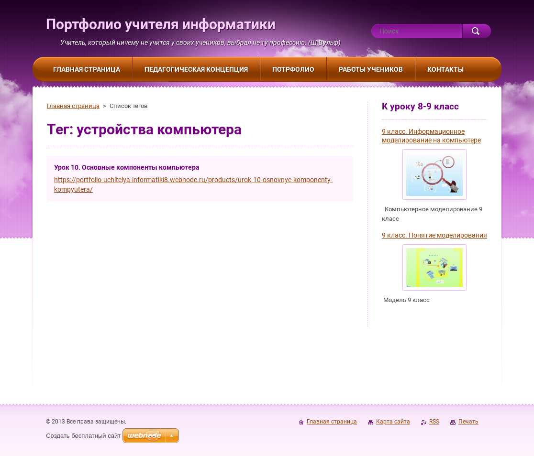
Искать (476, 31)
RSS (434, 421)
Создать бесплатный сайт (83, 435)
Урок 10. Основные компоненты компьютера (127, 167)
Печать (468, 421)
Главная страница (73, 105)
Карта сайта (393, 421)
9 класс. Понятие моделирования (434, 235)
